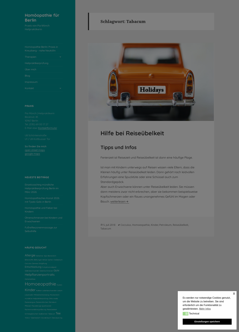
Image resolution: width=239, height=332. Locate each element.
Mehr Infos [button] (205, 309)
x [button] (234, 293)
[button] (185, 313)
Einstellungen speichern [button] (207, 321)
